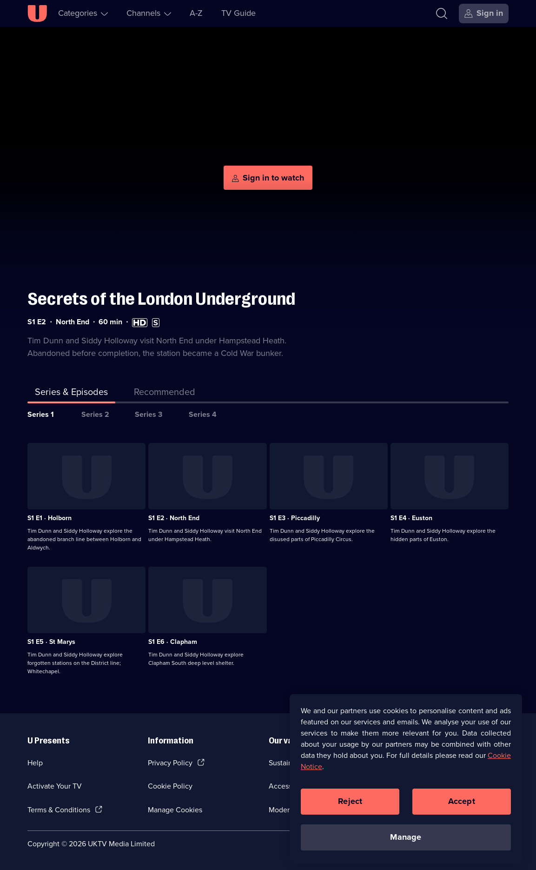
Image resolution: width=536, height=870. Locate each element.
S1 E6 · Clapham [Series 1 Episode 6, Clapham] (172, 642)
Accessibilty (288, 786)
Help (35, 762)
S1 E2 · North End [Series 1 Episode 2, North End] (173, 518)
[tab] (164, 394)
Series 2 (95, 414)
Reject (350, 806)
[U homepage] (37, 13)
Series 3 (148, 414)
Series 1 (40, 414)
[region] (406, 783)
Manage (405, 842)
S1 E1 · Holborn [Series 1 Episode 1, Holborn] (49, 518)
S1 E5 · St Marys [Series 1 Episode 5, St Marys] (51, 642)
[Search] (441, 13)
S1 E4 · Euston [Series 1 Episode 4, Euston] (411, 518)
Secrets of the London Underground (161, 299)
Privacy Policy (170, 762)
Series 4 (203, 414)
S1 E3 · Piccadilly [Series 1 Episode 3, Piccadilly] (295, 518)
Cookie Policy (170, 786)
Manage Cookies (175, 809)
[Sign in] (484, 13)
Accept (461, 806)
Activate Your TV (54, 786)
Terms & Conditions (58, 809)
